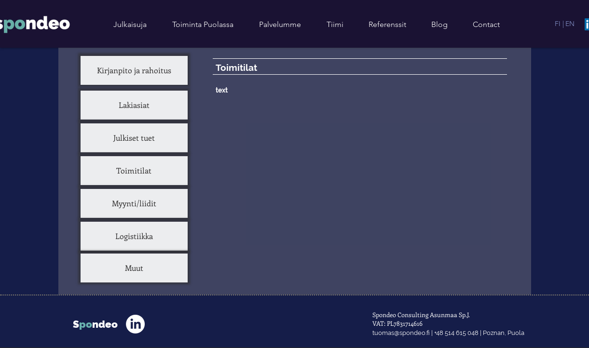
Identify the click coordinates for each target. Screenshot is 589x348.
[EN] (570, 23)
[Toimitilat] (134, 170)
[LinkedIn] (135, 324)
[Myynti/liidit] (134, 203)
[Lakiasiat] (134, 105)
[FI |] (559, 23)
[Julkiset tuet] (134, 137)
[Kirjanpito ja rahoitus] (134, 70)
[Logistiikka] (134, 236)
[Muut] (134, 268)
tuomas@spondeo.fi (401, 332)
